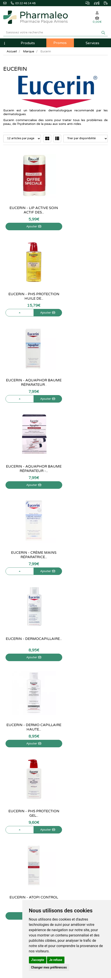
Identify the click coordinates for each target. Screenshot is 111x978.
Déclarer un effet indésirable (21, 821)
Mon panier (66, 802)
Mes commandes (70, 811)
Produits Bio (66, 772)
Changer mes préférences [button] (49, 967)
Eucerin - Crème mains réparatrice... (28, 378)
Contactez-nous (13, 802)
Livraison (9, 826)
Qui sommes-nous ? (15, 807)
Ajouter (27, 222)
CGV (6, 835)
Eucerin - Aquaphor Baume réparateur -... (83, 292)
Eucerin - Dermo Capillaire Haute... (27, 464)
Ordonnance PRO (70, 782)
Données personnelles (17, 840)
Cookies (8, 845)
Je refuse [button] (55, 960)
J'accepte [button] (37, 960)
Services (92, 43)
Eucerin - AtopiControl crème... (28, 636)
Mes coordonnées (70, 816)
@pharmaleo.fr (15, 755)
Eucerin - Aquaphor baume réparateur (27, 292)
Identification (67, 807)
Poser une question (15, 811)
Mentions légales (14, 831)
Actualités (65, 748)
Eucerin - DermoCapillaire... (83, 378)
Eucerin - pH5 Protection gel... (83, 464)
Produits (28, 43)
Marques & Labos (70, 758)
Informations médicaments (20, 816)
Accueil (12, 51)
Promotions (66, 767)
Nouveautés (66, 763)
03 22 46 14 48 (56, 708)
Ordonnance (67, 777)
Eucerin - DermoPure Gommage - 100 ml (83, 550)
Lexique (64, 753)
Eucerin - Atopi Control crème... (27, 550)
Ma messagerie (68, 821)
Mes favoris (66, 826)
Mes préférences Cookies (75, 831)
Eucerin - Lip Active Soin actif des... (27, 206)
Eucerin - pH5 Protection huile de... (83, 206)
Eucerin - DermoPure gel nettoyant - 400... (83, 636)
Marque (29, 51)
